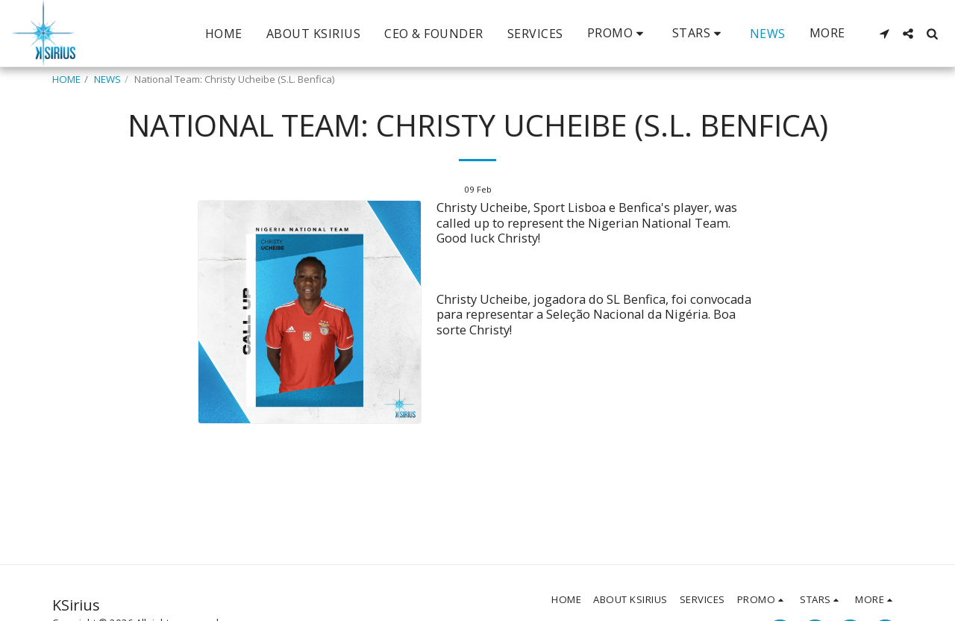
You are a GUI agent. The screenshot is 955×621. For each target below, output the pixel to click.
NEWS (107, 79)
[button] (618, 33)
